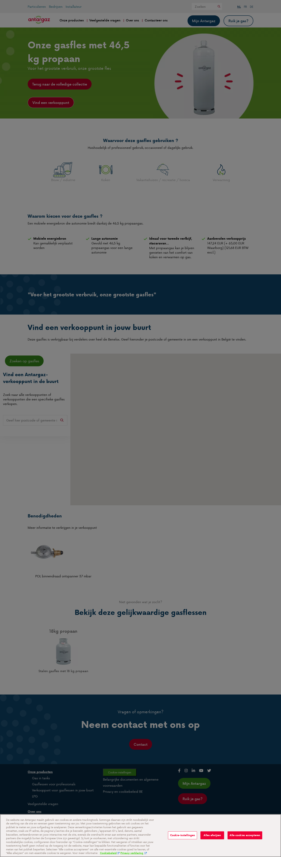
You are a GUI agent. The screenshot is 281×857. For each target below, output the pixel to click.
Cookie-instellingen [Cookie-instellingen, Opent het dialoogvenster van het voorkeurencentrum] (182, 839)
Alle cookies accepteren (245, 839)
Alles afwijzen (212, 839)
